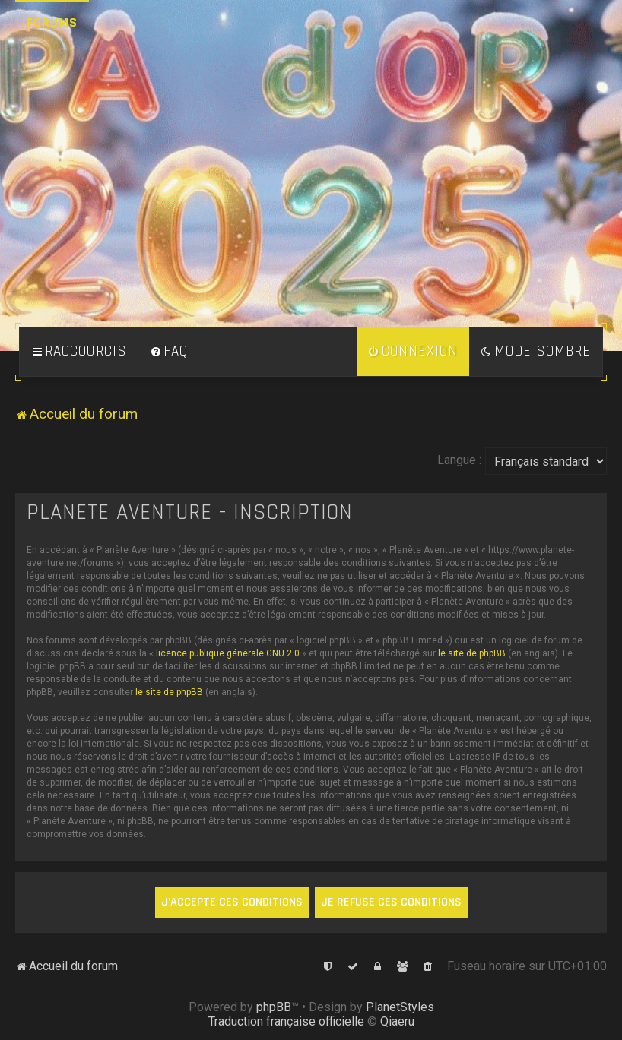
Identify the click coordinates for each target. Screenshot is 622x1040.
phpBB (273, 1007)
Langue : (459, 460)
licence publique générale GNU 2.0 (228, 653)
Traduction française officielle (286, 1021)
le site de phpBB (472, 653)
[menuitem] (168, 351)
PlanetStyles (400, 1007)
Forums (52, 22)
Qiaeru (397, 1021)
